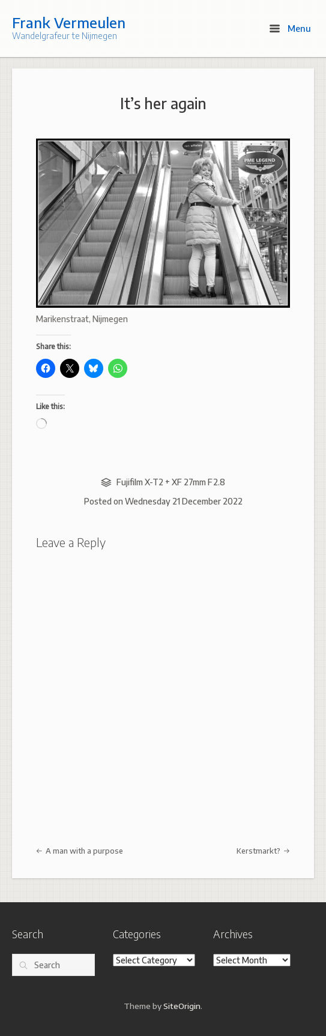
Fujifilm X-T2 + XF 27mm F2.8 (170, 482)
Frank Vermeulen (68, 22)
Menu (290, 28)
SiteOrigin (182, 1006)
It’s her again (163, 103)
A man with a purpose (79, 850)
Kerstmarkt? (263, 850)
